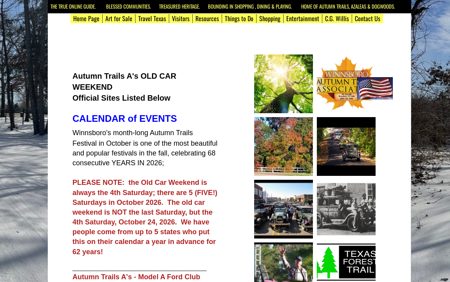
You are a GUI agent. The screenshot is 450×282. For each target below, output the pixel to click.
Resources (207, 18)
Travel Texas (152, 18)
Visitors (181, 18)
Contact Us (367, 18)
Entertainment (302, 18)
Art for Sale (118, 18)
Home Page (86, 18)
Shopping (269, 18)
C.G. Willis (337, 18)
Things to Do (239, 18)
